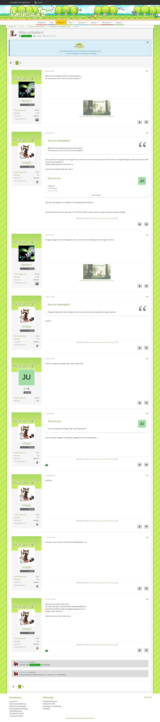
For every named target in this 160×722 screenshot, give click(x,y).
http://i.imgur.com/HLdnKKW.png (102, 218)
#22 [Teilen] (147, 133)
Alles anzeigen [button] (96, 195)
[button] (147, 42)
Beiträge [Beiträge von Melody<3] (16, 113)
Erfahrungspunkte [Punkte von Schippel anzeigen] (20, 172)
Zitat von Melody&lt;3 (59, 140)
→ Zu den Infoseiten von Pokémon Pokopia (80, 53)
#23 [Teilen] (147, 235)
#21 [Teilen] (147, 71)
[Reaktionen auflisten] (48, 464)
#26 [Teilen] (147, 413)
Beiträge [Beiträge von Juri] (16, 401)
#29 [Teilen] (147, 599)
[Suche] (38, 2)
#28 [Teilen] (147, 537)
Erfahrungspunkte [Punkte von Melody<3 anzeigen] (20, 110)
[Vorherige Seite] (10, 63)
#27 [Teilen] (147, 475)
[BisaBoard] (80, 13)
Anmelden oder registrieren (20, 2)
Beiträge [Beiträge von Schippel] (16, 175)
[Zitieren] (146, 122)
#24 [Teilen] (147, 297)
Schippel (38, 36)
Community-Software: (80, 718)
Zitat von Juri (54, 178)
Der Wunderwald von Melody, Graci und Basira (97, 116)
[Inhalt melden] (140, 122)
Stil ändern (148, 697)
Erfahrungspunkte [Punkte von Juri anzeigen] (20, 398)
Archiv (45, 675)
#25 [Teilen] (147, 359)
